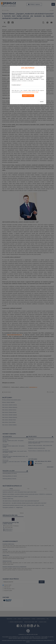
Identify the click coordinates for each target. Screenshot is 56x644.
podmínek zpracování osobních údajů (29, 92)
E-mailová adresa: (16, 85)
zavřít (42, 101)
